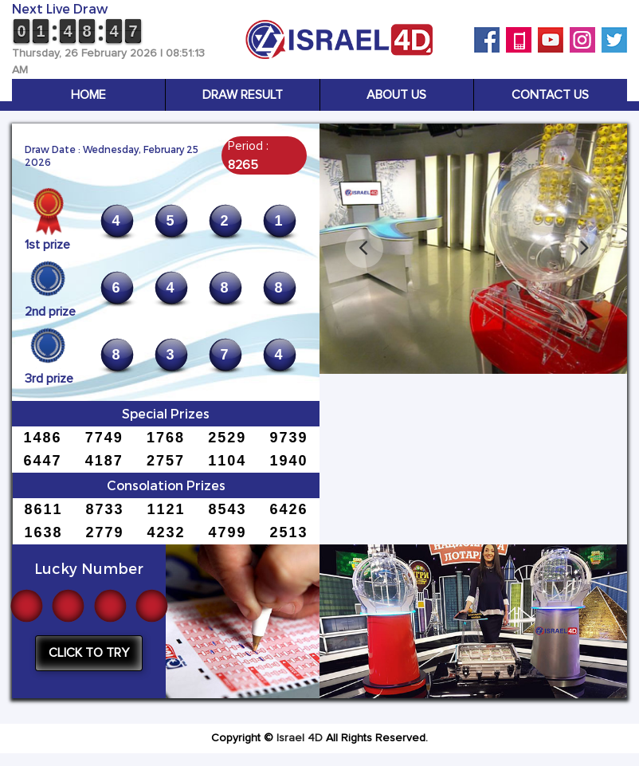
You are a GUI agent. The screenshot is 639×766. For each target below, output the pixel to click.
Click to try (89, 652)
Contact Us (550, 94)
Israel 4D (299, 738)
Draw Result (242, 94)
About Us (396, 94)
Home (88, 94)
